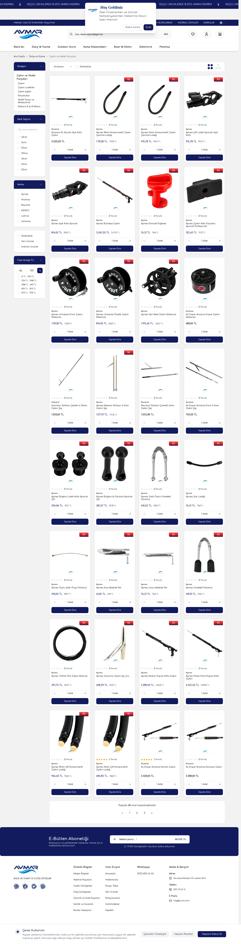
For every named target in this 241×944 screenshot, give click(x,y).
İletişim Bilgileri (81, 873)
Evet (148, 27)
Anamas (55, 129)
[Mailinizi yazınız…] (150, 839)
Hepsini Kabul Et (212, 934)
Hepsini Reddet (183, 934)
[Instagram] (42, 886)
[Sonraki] (152, 813)
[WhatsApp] (16, 886)
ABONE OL (180, 839)
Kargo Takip (111, 886)
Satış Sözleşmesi (82, 892)
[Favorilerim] (193, 34)
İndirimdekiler (112, 904)
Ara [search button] (166, 34)
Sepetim (109, 910)
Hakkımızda (111, 880)
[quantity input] (70, 150)
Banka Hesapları (82, 910)
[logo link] (28, 34)
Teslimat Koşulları (82, 880)
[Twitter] (34, 886)
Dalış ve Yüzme (37, 56)
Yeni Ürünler (111, 892)
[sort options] (63, 67)
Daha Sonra (132, 27)
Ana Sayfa (19, 56)
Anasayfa (110, 873)
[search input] (119, 34)
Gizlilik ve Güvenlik (83, 904)
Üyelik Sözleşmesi (82, 886)
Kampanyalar (112, 898)
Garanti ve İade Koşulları (86, 898)
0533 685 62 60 (145, 873)
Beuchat (145, 402)
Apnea (99, 129)
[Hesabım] (206, 34)
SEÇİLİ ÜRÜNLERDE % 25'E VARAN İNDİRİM (48, 4)
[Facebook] (25, 886)
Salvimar (55, 402)
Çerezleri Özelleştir (155, 934)
